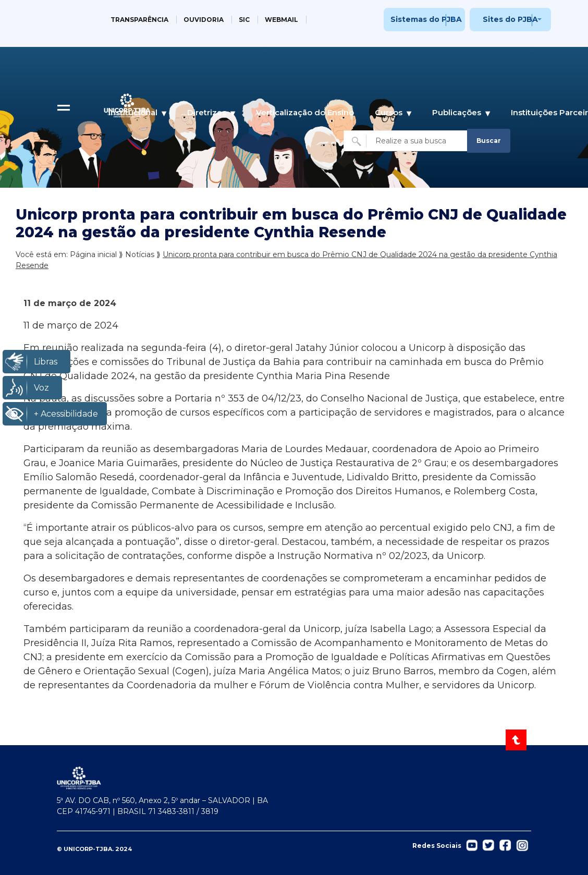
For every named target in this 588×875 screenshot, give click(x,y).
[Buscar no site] (406, 140)
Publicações (456, 113)
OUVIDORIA (203, 19)
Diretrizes (206, 113)
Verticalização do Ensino (305, 112)
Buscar (488, 140)
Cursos (388, 113)
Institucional (132, 113)
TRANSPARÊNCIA (139, 19)
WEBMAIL (281, 19)
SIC (244, 19)
